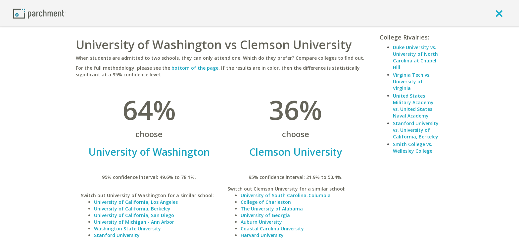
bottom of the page (194, 68)
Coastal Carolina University (272, 228)
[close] (499, 13)
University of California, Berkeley (132, 208)
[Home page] (39, 13)
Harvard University (262, 235)
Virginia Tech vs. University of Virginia (412, 81)
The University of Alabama (272, 208)
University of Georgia (265, 215)
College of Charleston (266, 202)
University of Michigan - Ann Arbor (134, 222)
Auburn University (261, 222)
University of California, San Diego (134, 215)
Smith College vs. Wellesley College (412, 147)
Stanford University (117, 235)
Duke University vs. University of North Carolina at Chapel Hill (415, 57)
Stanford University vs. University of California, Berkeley (416, 130)
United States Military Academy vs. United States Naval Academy (413, 106)
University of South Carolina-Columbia (286, 195)
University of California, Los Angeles (136, 202)
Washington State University (127, 228)
